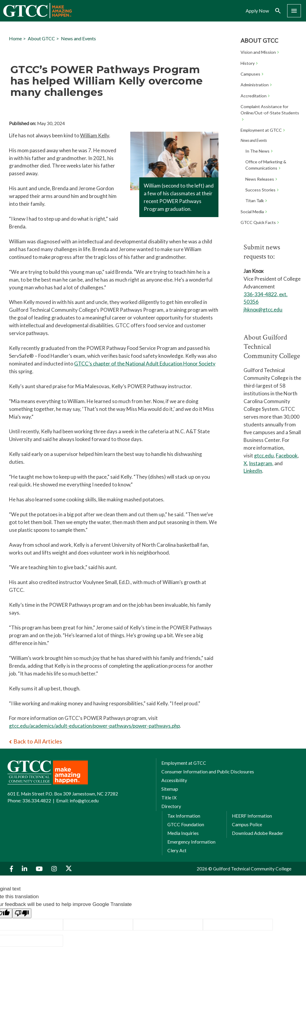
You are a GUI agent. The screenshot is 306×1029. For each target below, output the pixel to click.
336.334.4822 (36, 800)
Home (15, 38)
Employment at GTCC (183, 763)
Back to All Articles (37, 741)
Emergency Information (191, 841)
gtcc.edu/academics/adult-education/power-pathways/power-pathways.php (94, 726)
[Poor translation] (21, 913)
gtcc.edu (264, 455)
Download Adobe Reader (257, 833)
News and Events (78, 38)
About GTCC (259, 40)
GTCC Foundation (185, 824)
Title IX (169, 797)
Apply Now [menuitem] (257, 10)
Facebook (287, 455)
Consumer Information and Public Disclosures (207, 771)
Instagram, (261, 463)
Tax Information (183, 815)
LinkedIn (253, 471)
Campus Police (247, 824)
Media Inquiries (183, 833)
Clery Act (176, 850)
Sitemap (169, 789)
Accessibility (174, 780)
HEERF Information (252, 815)
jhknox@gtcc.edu (263, 309)
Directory (171, 806)
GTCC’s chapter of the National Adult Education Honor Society (144, 363)
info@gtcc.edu (84, 800)
